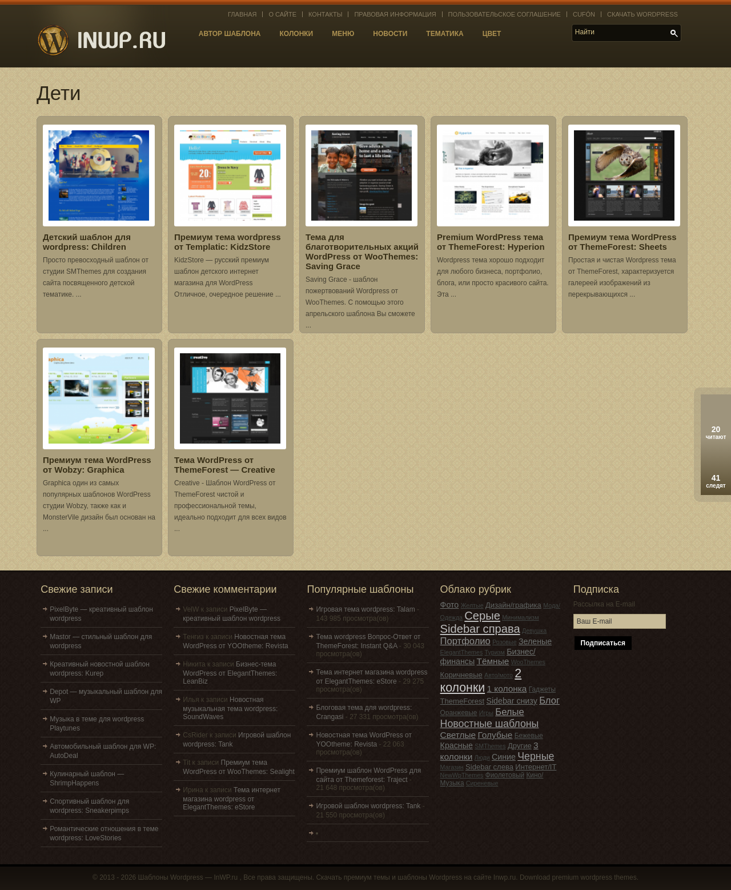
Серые (482, 615)
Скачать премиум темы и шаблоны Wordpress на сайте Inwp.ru (416, 877)
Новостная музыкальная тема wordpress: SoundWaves (230, 708)
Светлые (458, 735)
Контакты (325, 14)
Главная (242, 14)
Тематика (444, 34)
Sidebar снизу (511, 700)
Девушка (534, 630)
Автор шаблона (230, 34)
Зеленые (535, 641)
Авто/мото (498, 675)
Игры (486, 712)
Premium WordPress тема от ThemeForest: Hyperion (491, 242)
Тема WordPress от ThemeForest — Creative (224, 464)
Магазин (452, 767)
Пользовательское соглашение (504, 14)
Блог (549, 700)
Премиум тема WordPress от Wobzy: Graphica (97, 464)
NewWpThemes (462, 775)
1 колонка (507, 688)
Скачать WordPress (642, 14)
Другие (520, 745)
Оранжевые (458, 713)
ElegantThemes (461, 652)
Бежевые (529, 736)
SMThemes (490, 746)
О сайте (282, 14)
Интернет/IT (535, 767)
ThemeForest (462, 701)
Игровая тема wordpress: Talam (365, 609)
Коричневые (461, 675)
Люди (482, 757)
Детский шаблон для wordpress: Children (87, 242)
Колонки (297, 34)
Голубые (495, 735)
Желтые (472, 605)
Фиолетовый (504, 775)
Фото (449, 604)
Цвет (492, 34)
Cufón (584, 14)
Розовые (504, 641)
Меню (343, 34)
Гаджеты (542, 689)
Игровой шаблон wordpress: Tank (368, 806)
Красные (456, 745)
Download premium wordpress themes (578, 877)
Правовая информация (395, 14)
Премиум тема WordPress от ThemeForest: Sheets (622, 242)
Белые (509, 712)
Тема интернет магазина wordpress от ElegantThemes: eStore (231, 798)
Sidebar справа (480, 628)
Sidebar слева (489, 767)
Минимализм (520, 617)
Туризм (495, 652)
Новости (390, 34)
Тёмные (493, 661)
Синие (504, 756)
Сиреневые (482, 783)
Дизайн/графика (513, 605)
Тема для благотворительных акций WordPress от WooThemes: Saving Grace (362, 251)
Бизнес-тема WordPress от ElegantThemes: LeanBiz (230, 672)
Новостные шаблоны (489, 723)
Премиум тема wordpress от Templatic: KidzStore (227, 242)
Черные (535, 756)
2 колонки (481, 680)
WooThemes (528, 661)
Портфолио (465, 641)
